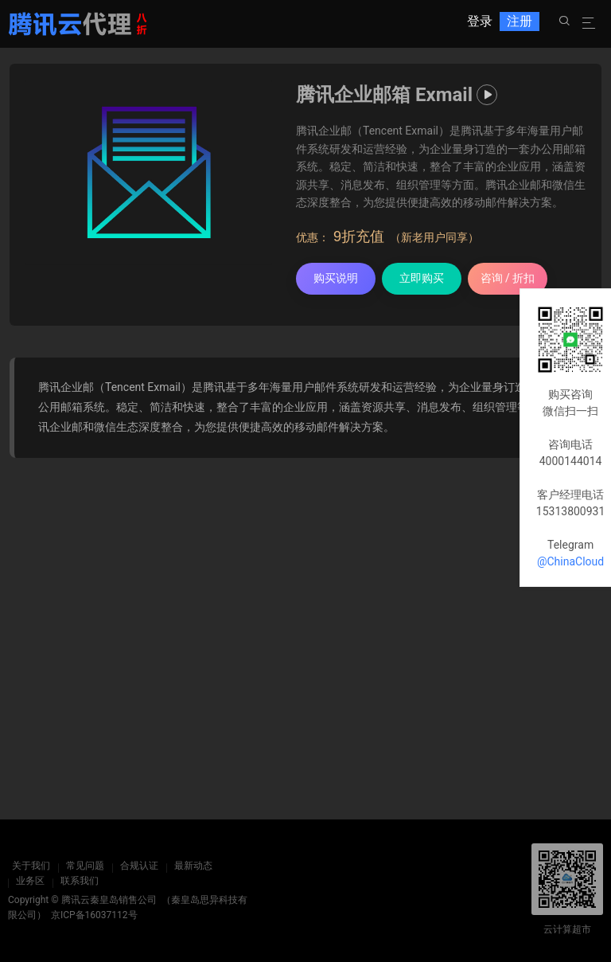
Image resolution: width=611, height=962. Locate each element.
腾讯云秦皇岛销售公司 (109, 899)
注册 (519, 23)
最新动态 (189, 865)
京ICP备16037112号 (94, 915)
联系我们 (79, 880)
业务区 (30, 880)
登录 (479, 23)
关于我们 (27, 865)
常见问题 (81, 865)
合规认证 (135, 865)
